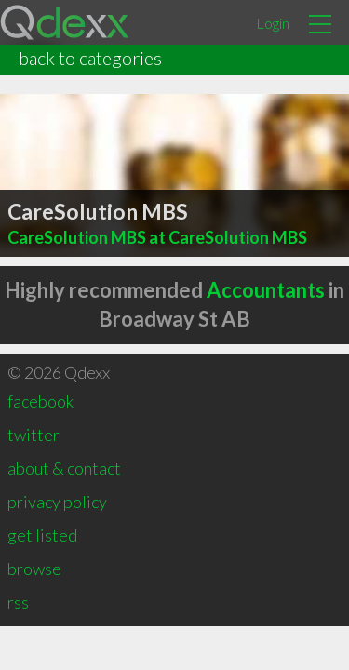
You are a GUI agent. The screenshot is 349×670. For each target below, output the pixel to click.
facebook (40, 401)
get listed (42, 535)
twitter (33, 434)
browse (34, 568)
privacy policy (57, 501)
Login (272, 23)
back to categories (90, 58)
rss (18, 602)
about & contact (64, 468)
